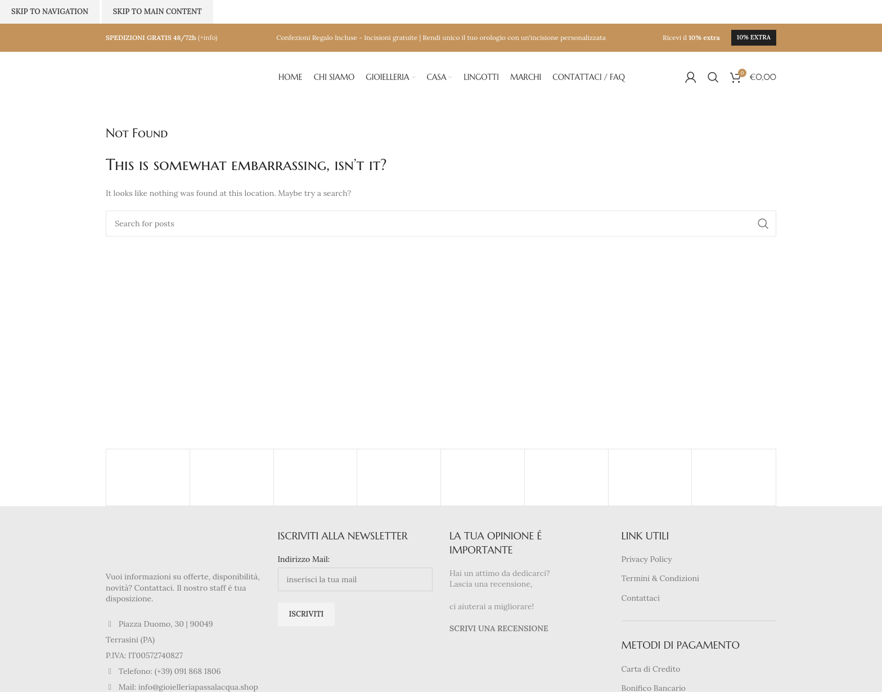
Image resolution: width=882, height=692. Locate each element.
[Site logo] (162, 77)
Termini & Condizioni (660, 578)
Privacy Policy (647, 559)
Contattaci (641, 598)
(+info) (208, 37)
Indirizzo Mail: (304, 559)
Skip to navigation (49, 11)
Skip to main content (157, 11)
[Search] (713, 77)
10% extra (754, 37)
